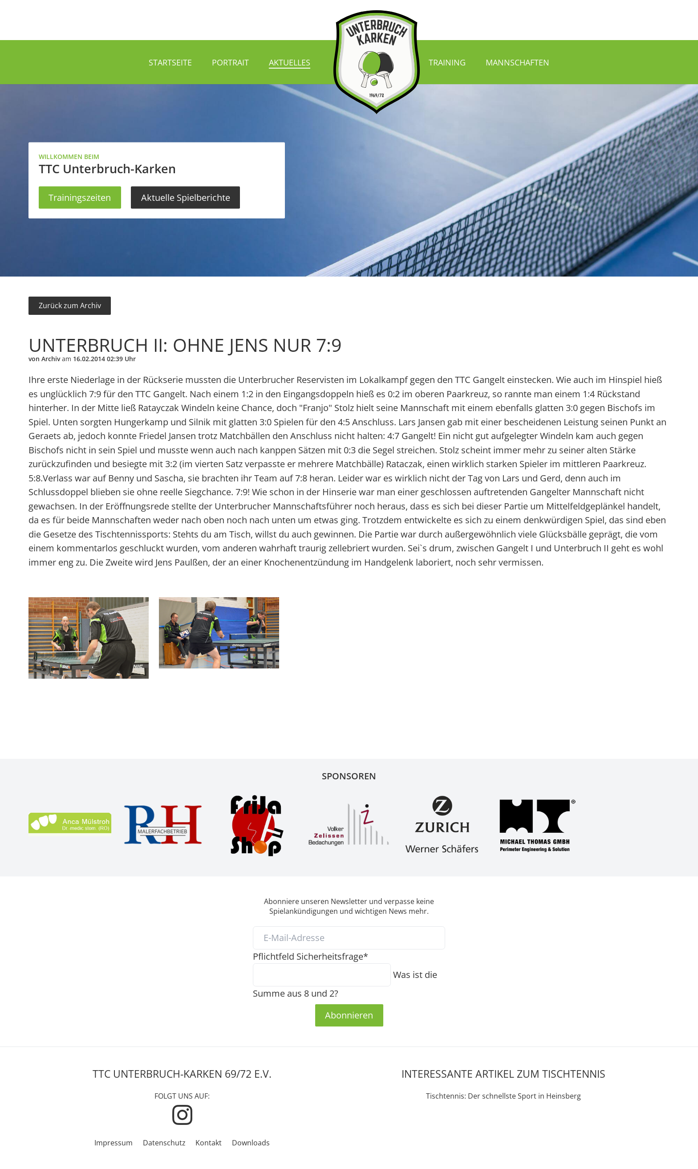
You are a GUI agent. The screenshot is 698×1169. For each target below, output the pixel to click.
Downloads (251, 1143)
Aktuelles (289, 62)
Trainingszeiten (80, 197)
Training (447, 62)
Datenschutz (164, 1143)
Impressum (113, 1143)
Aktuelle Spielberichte (185, 197)
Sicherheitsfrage (310, 956)
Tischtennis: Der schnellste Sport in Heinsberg (503, 1096)
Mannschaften (517, 62)
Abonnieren (349, 1015)
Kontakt (208, 1143)
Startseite (170, 62)
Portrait (230, 62)
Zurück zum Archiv (70, 305)
